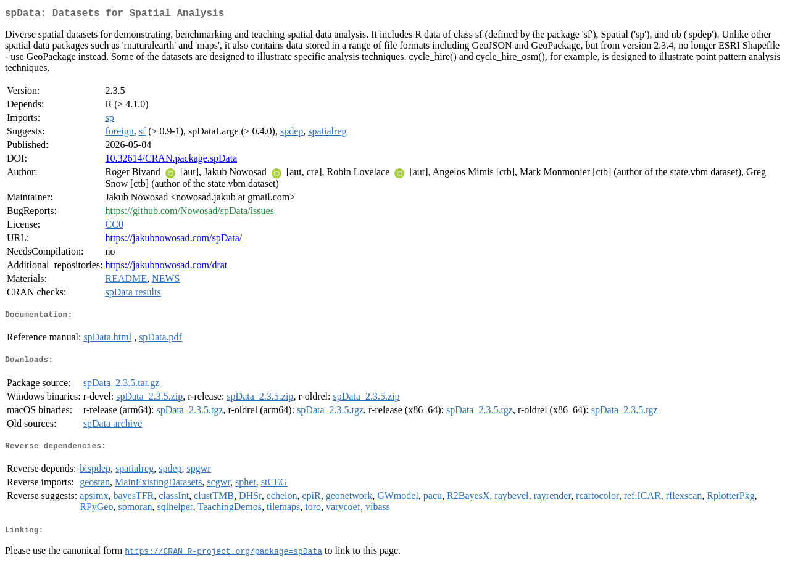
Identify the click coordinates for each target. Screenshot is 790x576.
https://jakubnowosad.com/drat (167, 267)
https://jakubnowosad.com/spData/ (174, 240)
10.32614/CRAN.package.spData (172, 160)
